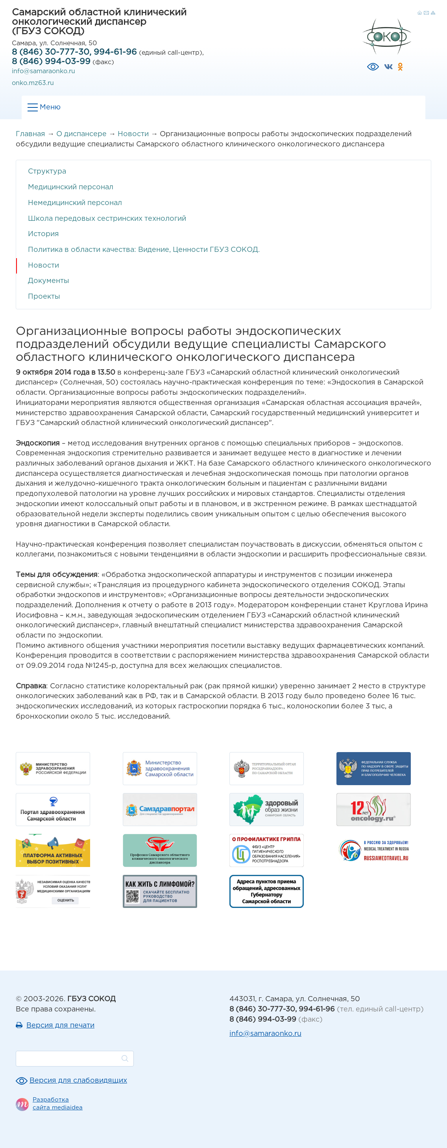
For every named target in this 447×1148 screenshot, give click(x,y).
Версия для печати (60, 1025)
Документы (48, 281)
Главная (30, 134)
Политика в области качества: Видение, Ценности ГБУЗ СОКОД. (144, 250)
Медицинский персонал (70, 187)
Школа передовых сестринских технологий (107, 219)
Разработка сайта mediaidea (58, 1103)
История (43, 234)
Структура (47, 171)
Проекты (44, 297)
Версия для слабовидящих (78, 1081)
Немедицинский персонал (75, 203)
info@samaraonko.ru (43, 71)
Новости (133, 134)
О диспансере (81, 134)
